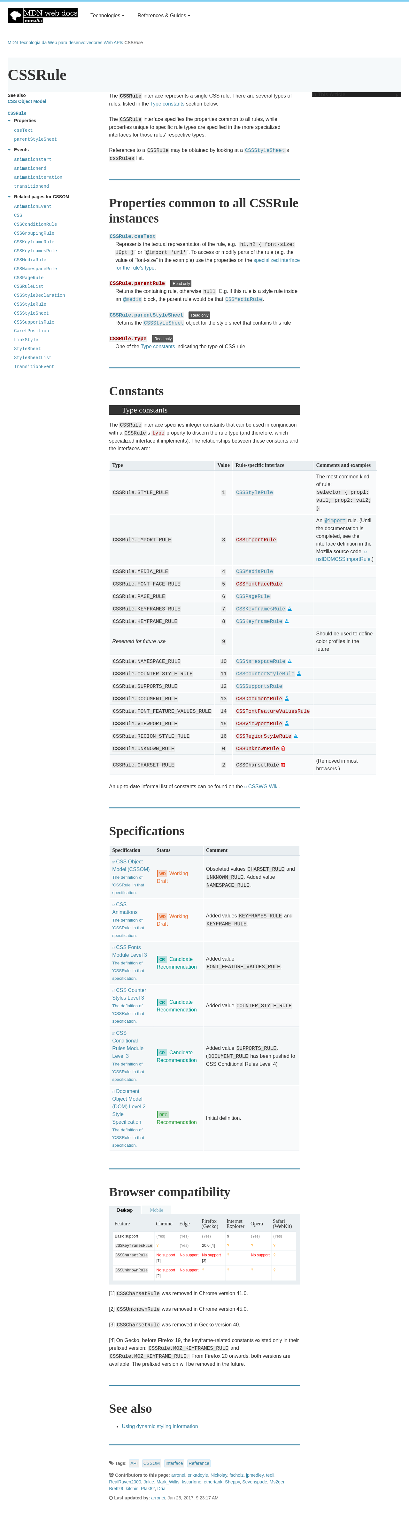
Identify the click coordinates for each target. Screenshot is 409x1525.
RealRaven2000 (125, 1481)
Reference (199, 1463)
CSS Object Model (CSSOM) (131, 877)
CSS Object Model (27, 101)
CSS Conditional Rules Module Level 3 (128, 1056)
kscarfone (191, 1481)
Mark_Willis (168, 1481)
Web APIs (113, 42)
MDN (13, 42)
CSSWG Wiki (263, 786)
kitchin (132, 1488)
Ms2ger (277, 1481)
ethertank (213, 1481)
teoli (270, 1475)
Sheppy (232, 1481)
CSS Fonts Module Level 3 (129, 963)
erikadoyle (198, 1475)
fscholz (237, 1475)
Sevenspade (254, 1481)
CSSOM (151, 1463)
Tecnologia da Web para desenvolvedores (60, 42)
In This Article (355, 94)
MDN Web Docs (43, 15)
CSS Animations (128, 920)
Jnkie (148, 1481)
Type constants (167, 103)
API (134, 1463)
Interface (174, 1463)
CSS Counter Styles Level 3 (129, 1005)
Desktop (125, 1210)
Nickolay (219, 1475)
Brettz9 (116, 1488)
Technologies (107, 15)
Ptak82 (148, 1488)
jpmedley (255, 1475)
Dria (161, 1488)
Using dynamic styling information (160, 1426)
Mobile (156, 1210)
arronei (178, 1475)
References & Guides (163, 15)
